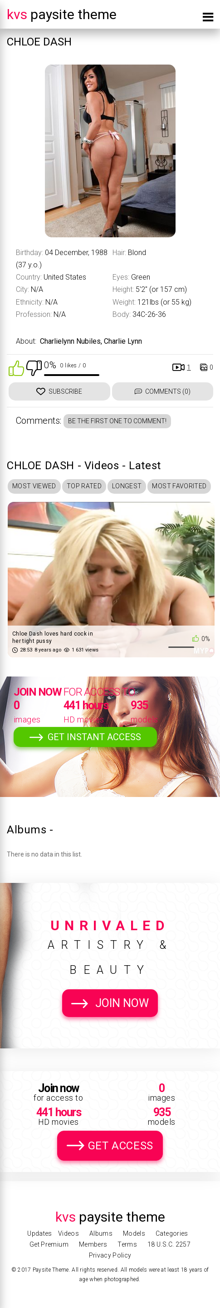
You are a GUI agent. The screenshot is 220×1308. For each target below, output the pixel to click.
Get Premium (48, 1244)
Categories (172, 1233)
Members (93, 1244)
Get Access (120, 1145)
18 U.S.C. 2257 (169, 1244)
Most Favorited (179, 486)
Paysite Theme (62, 14)
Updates (39, 1233)
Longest (127, 486)
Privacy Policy (110, 1255)
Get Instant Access (94, 737)
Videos (68, 1233)
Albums (100, 1233)
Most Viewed (34, 486)
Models (134, 1233)
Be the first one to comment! (117, 421)
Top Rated (84, 486)
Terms (127, 1244)
